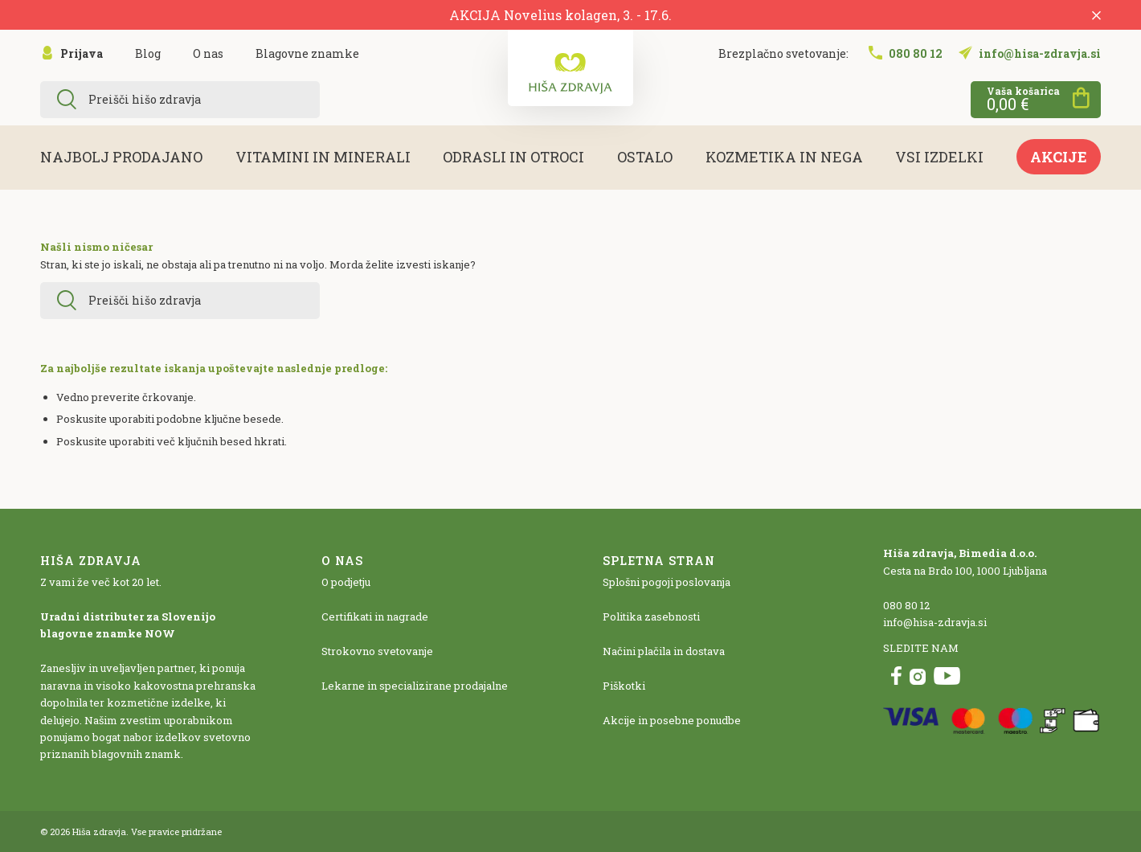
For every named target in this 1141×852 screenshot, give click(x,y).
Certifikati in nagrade (374, 616)
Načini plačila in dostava (664, 651)
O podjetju (345, 582)
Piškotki (624, 685)
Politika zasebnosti (651, 616)
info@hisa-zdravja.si (935, 622)
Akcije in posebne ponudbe (672, 720)
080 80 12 (906, 605)
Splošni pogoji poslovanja (666, 582)
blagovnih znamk (136, 754)
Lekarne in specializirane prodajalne (414, 685)
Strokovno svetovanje (377, 651)
